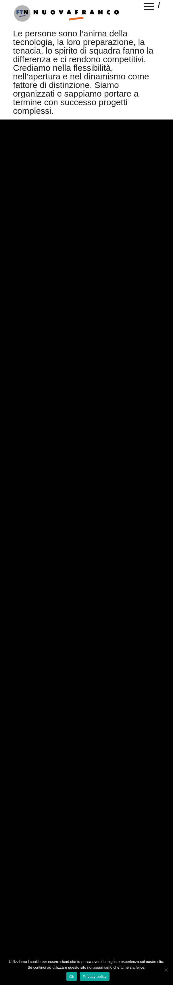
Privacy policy (95, 976)
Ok (71, 976)
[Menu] (149, 7)
